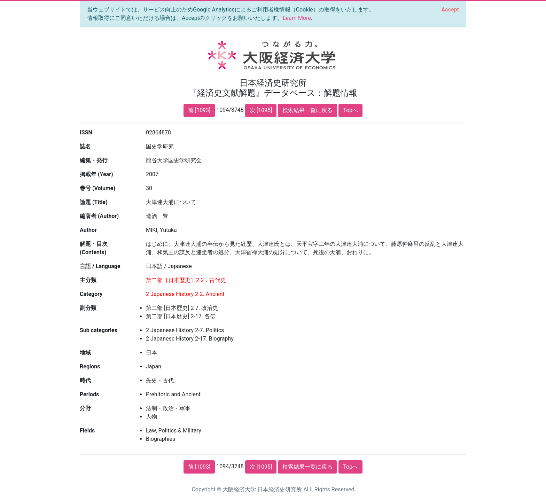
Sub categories (98, 330)
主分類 (88, 280)
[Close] (450, 9)
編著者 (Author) (99, 216)
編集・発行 (94, 160)
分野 (85, 408)
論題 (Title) (94, 202)
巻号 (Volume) (97, 188)
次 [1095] (261, 110)
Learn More (297, 18)
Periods (89, 394)
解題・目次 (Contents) (94, 248)
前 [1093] (199, 110)
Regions (90, 366)
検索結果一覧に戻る (307, 110)
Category (91, 294)
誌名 (85, 146)
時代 (85, 380)
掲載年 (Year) (96, 174)
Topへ (350, 110)
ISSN (86, 132)
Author (88, 230)
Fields (87, 430)
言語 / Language (100, 266)
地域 (85, 352)
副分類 (88, 308)
